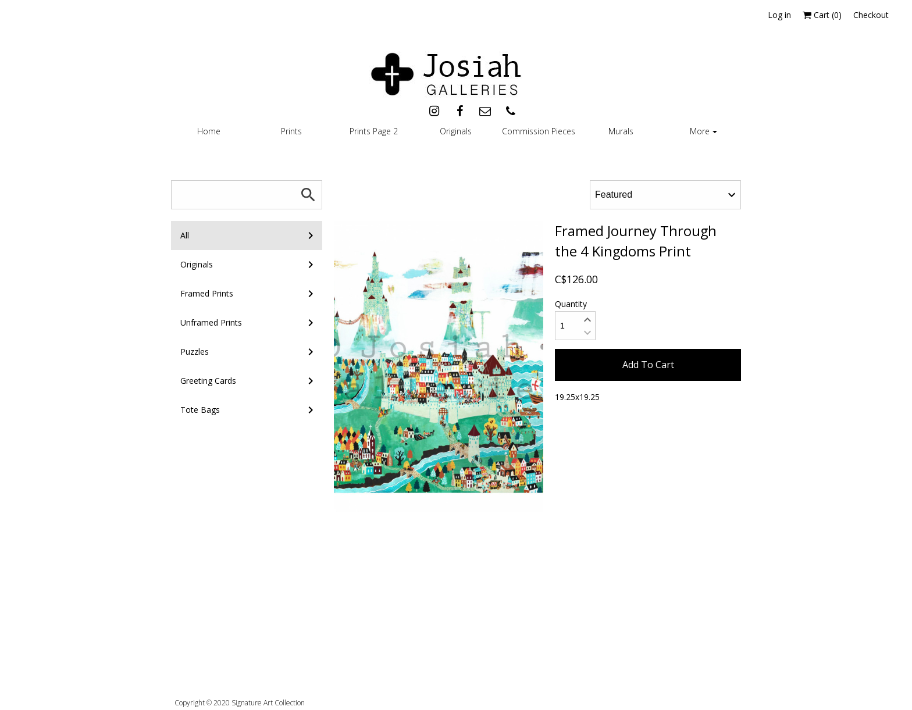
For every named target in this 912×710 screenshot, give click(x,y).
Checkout (871, 14)
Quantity (571, 303)
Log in (779, 14)
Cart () (822, 14)
